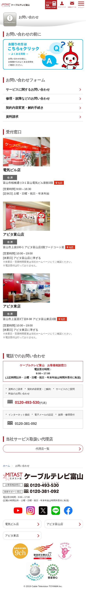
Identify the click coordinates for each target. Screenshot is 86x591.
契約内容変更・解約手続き (24, 107)
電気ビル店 (12, 524)
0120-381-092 (26, 424)
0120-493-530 (27, 402)
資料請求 (12, 116)
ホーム (6, 465)
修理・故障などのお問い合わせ (28, 98)
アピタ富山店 (55, 524)
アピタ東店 (12, 535)
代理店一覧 (42, 448)
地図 (59, 183)
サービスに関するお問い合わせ (28, 89)
